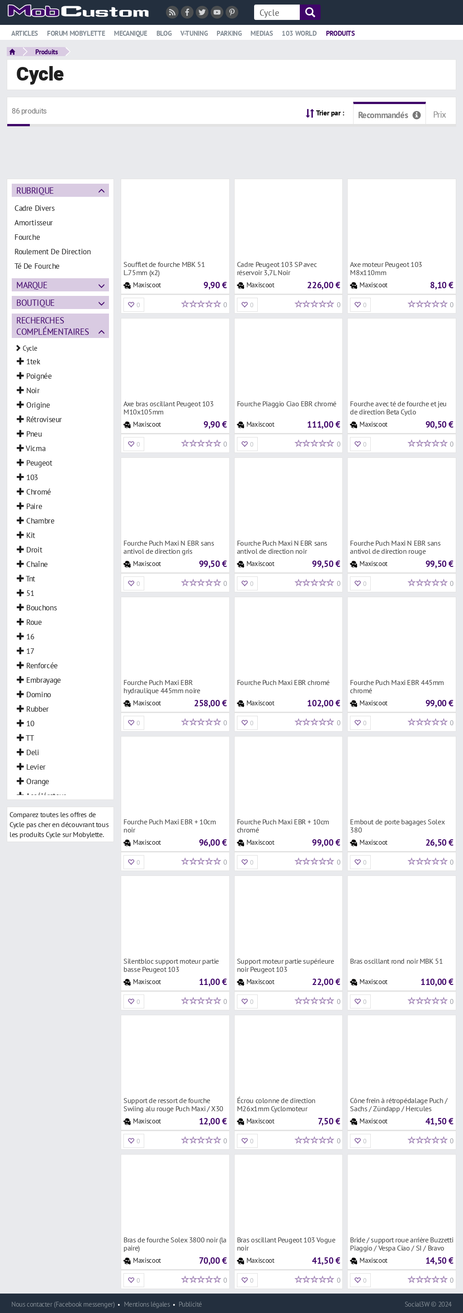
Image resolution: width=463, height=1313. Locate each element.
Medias (261, 33)
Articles (24, 33)
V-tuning (194, 33)
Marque (31, 284)
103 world (299, 33)
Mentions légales (147, 1304)
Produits (340, 33)
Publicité (190, 1304)
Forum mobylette (76, 33)
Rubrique (35, 190)
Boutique (35, 302)
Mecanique (130, 33)
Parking (229, 33)
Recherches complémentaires (52, 325)
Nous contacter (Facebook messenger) (63, 1304)
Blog (163, 33)
